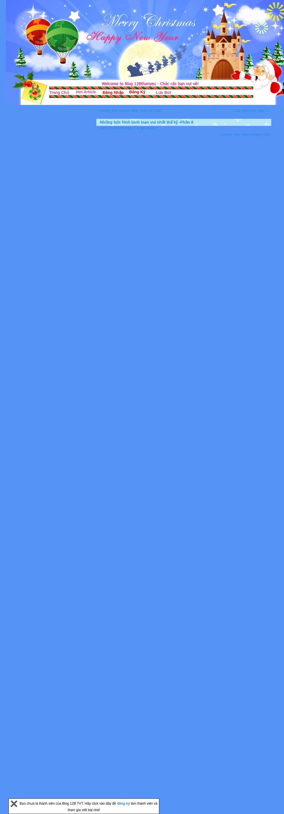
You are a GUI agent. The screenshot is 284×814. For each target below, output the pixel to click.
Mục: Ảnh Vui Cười (146, 111)
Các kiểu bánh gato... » (252, 111)
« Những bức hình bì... (115, 111)
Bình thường (251, 135)
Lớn (237, 135)
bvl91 (151, 128)
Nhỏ (267, 135)
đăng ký (124, 803)
